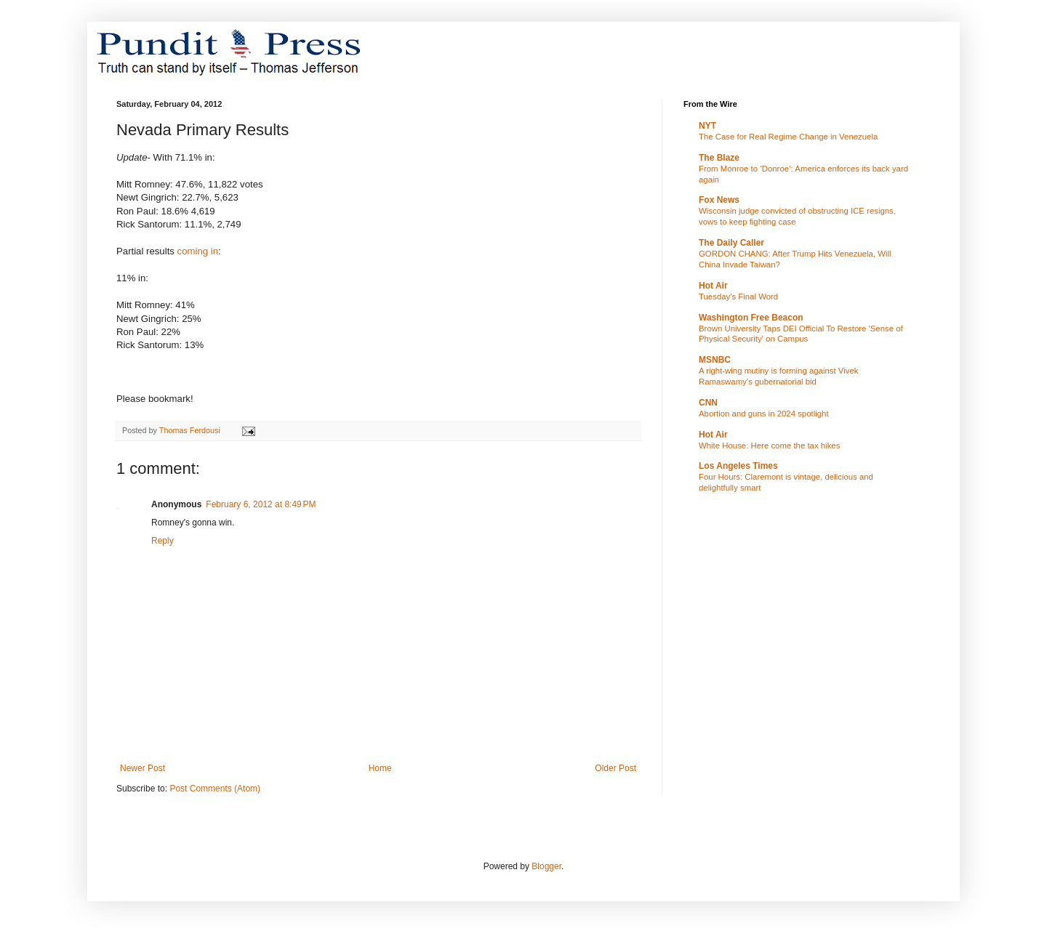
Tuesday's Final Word (738, 296)
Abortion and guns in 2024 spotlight (764, 413)
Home (380, 768)
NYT (707, 126)
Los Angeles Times (738, 466)
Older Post (615, 768)
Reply (162, 541)
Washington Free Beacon (751, 318)
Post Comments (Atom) (214, 788)
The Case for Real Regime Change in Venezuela (788, 136)
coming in (197, 251)
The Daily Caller (731, 243)
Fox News (719, 200)
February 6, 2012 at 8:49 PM (261, 504)
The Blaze (719, 158)
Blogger (546, 866)
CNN (708, 403)
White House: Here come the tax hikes (769, 445)
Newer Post (142, 768)
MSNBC (715, 360)
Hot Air (713, 286)
